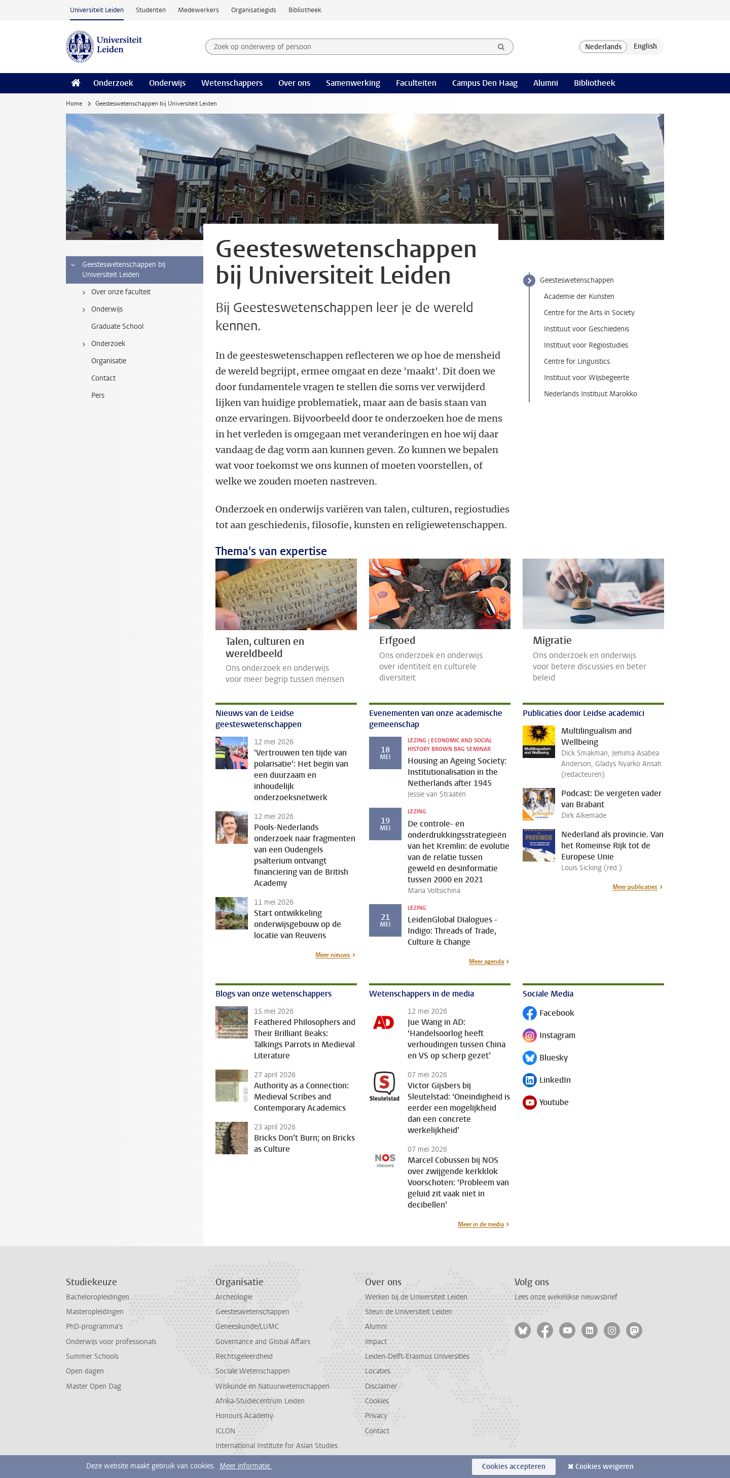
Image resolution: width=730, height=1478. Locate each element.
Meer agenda (486, 961)
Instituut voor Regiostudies (586, 345)
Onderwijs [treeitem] (101, 309)
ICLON (225, 1431)
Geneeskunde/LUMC (247, 1326)
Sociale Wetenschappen (252, 1371)
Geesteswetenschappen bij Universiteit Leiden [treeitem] (117, 270)
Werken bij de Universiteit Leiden (416, 1297)
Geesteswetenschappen (577, 280)
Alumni (545, 83)
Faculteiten (416, 83)
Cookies (377, 1401)
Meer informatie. (246, 1466)
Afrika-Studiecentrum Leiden (260, 1401)
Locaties (377, 1371)
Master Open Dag (93, 1386)
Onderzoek (113, 83)
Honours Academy (244, 1416)
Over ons (294, 83)
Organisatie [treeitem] (108, 361)
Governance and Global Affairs (262, 1342)
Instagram (549, 1036)
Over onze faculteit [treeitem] (115, 292)
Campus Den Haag (485, 83)
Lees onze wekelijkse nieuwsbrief (566, 1297)
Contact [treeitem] (103, 378)
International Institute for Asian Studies (276, 1446)
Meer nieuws (332, 955)
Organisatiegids (253, 10)
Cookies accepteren (513, 1466)
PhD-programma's (94, 1326)
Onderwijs (167, 83)
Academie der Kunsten (579, 296)
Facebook (548, 1014)
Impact (376, 1342)
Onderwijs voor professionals (111, 1342)
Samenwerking (353, 83)
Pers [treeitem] (97, 395)
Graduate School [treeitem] (117, 326)
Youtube (546, 1103)
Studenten (151, 10)
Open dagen (85, 1371)
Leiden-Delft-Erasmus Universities (417, 1356)
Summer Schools (92, 1356)
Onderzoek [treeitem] (102, 344)
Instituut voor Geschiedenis (586, 329)
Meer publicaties (635, 887)
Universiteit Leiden (97, 10)
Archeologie (233, 1297)
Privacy (376, 1416)
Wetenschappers (232, 83)
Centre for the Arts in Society (589, 313)
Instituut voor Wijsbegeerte (586, 378)
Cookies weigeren (604, 1466)
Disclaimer (381, 1386)
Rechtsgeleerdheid (244, 1356)
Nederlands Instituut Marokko (590, 394)
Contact (377, 1431)
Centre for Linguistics (577, 361)
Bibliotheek (304, 10)
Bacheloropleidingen (97, 1297)
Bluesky (545, 1058)
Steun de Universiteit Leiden (408, 1312)
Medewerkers (198, 10)
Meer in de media (481, 1224)
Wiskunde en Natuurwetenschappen (272, 1386)
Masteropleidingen (95, 1312)
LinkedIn (547, 1081)
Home (74, 103)
